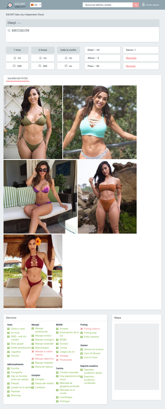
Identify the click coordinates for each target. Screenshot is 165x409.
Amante (64, 328)
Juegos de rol (67, 351)
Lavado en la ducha (21, 387)
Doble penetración (21, 347)
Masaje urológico (44, 339)
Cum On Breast (92, 353)
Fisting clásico (92, 328)
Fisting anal (90, 332)
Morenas (131, 66)
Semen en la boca (93, 349)
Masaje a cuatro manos (44, 353)
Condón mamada (69, 372)
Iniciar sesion (150, 4)
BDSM (63, 339)
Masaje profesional (41, 330)
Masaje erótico (43, 335)
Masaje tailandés (44, 343)
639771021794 (20, 30)
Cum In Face (90, 357)
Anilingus (65, 401)
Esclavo (64, 343)
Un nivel (15, 332)
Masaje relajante (44, 362)
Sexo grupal (17, 343)
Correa (63, 347)
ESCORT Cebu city (15, 14)
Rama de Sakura (44, 366)
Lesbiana (40, 387)
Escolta (15, 368)
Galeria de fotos (18, 78)
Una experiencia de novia (70, 378)
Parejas (15, 383)
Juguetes (16, 351)
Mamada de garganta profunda (69, 385)
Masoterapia (42, 347)
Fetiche (15, 355)
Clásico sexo (18, 328)
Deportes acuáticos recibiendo (89, 379)
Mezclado (131, 58)
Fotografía (16, 372)
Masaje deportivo (44, 358)
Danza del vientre (44, 383)
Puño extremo (91, 336)
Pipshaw (15, 391)
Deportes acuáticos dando (93, 371)
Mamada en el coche (67, 392)
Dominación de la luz (69, 334)
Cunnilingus (66, 397)
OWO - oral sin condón (18, 338)
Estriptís (39, 379)
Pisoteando (66, 359)
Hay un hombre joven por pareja (19, 378)
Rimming (15, 395)
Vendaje (64, 355)
